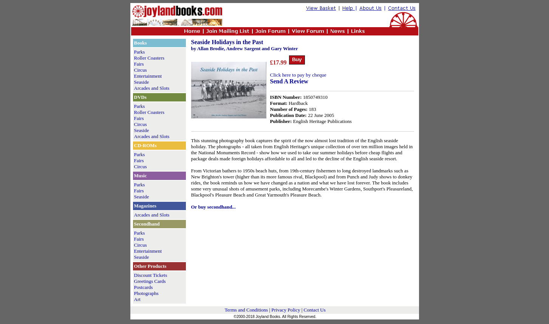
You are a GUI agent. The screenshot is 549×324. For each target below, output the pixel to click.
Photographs (146, 293)
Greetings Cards (150, 281)
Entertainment (148, 76)
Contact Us (315, 310)
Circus (140, 70)
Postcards (143, 287)
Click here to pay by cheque (298, 75)
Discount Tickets (150, 275)
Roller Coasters (149, 58)
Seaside (141, 82)
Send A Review (289, 81)
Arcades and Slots (152, 88)
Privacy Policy (285, 310)
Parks (139, 52)
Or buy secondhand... (213, 207)
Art (137, 299)
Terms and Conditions (246, 310)
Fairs (139, 64)
